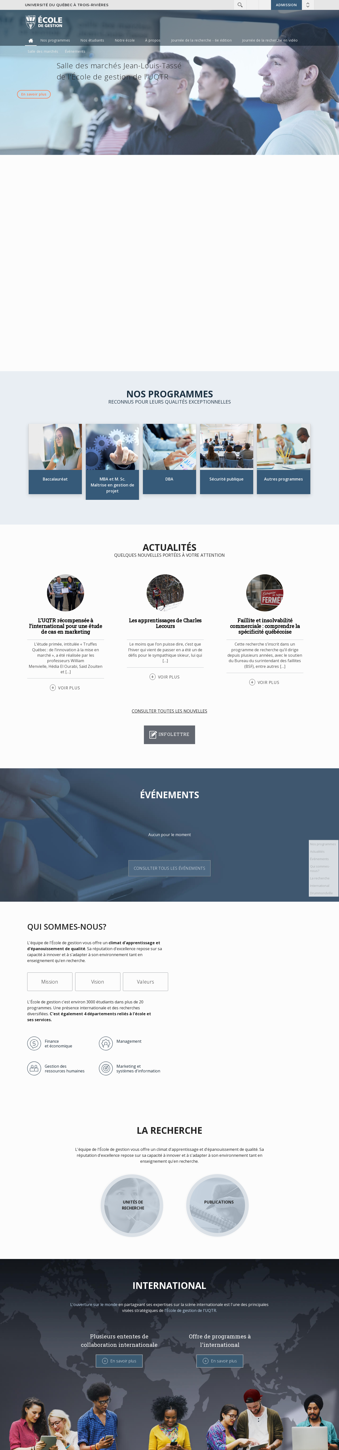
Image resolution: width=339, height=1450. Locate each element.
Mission (49, 981)
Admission (286, 4)
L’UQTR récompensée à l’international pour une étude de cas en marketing (65, 626)
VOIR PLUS (69, 688)
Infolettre (169, 735)
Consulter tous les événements (169, 868)
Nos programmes (55, 40)
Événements (75, 51)
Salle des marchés (43, 51)
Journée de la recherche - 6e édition (201, 40)
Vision (97, 981)
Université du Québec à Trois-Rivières (67, 5)
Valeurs (145, 981)
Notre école (125, 40)
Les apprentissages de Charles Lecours (165, 623)
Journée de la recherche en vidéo (270, 40)
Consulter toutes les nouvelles (169, 711)
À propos (152, 40)
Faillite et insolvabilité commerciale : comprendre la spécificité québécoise (265, 626)
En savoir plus (33, 94)
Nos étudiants (92, 40)
